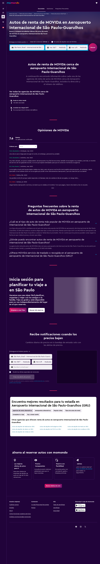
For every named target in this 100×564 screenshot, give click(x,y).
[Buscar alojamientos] (3, 13)
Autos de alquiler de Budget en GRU (51, 426)
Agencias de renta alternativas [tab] (22, 410)
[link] (18, 310)
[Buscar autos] (3, 17)
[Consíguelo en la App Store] (80, 510)
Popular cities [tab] (58, 410)
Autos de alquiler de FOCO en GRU (50, 429)
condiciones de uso (39, 381)
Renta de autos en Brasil (25, 13)
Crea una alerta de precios (84, 469)
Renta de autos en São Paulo (58, 13)
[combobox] (18, 42)
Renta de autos (13, 13)
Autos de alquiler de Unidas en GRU (23, 432)
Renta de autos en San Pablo (41, 13)
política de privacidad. (15, 382)
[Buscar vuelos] (3, 9)
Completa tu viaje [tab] (18, 414)
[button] (3, 3)
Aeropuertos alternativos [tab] (43, 410)
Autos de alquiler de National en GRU (23, 426)
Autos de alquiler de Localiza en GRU (79, 429)
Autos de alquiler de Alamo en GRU (22, 429)
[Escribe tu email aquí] (32, 367)
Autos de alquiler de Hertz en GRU (78, 426)
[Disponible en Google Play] (80, 505)
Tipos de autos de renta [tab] (72, 410)
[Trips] (3, 22)
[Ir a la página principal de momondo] (13, 3)
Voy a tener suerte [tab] (33, 414)
